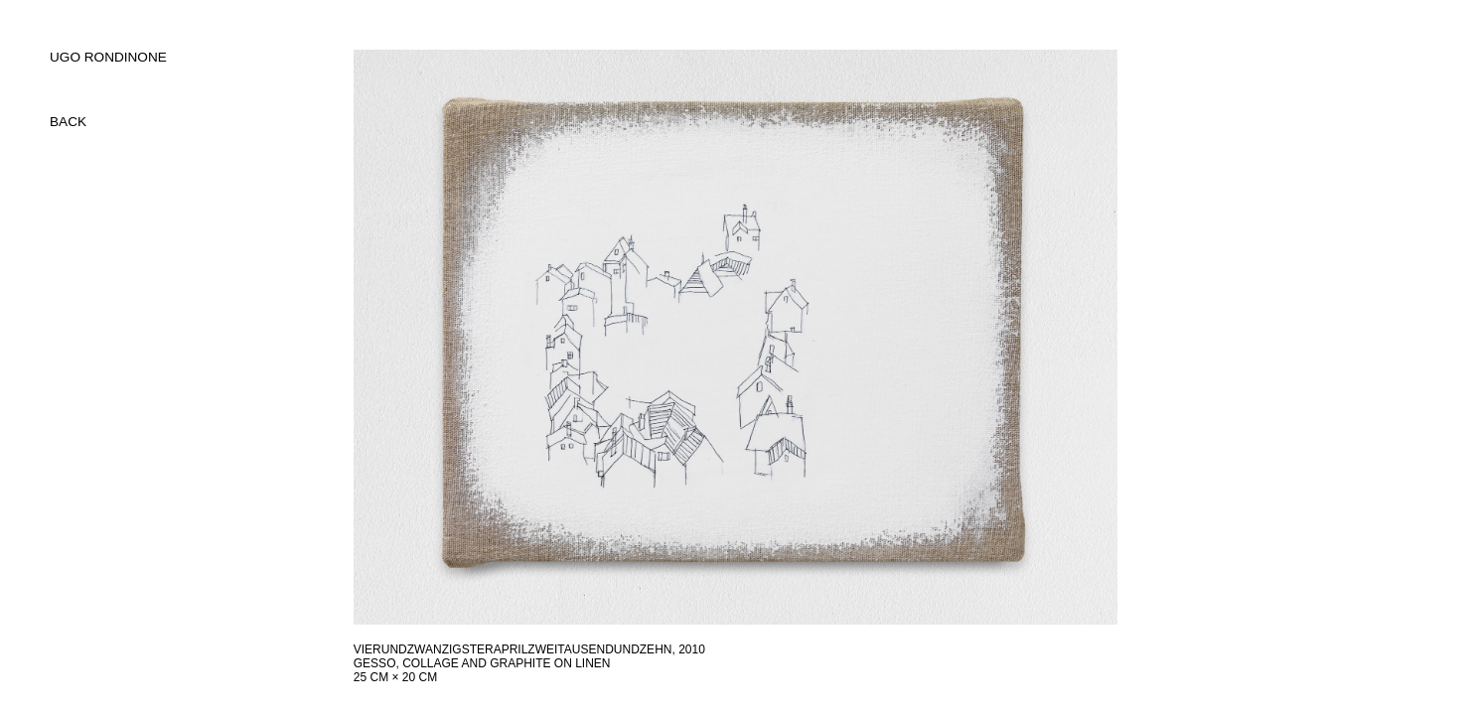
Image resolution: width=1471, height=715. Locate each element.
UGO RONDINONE (108, 57)
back (68, 121)
